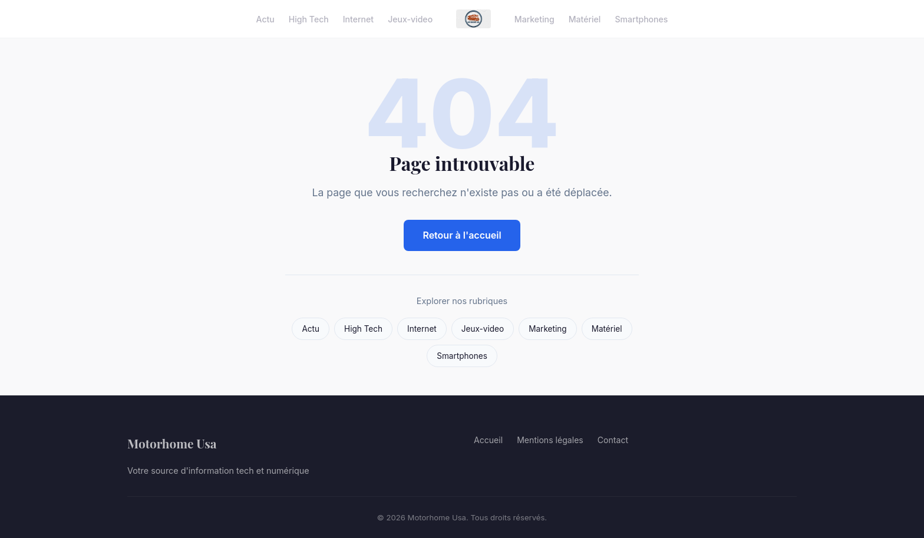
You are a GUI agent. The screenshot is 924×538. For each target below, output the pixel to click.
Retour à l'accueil (462, 235)
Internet (358, 19)
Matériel (585, 19)
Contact (613, 440)
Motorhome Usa (172, 443)
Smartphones (641, 19)
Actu (265, 19)
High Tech (309, 19)
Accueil (488, 440)
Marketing (534, 19)
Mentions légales (550, 440)
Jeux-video (410, 19)
